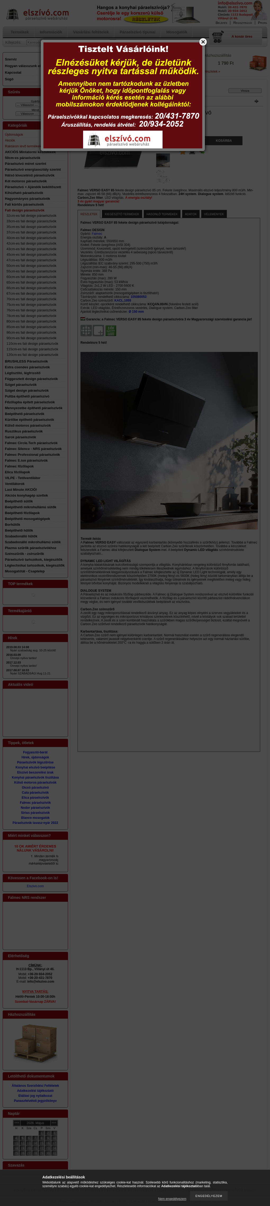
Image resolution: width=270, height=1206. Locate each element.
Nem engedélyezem (172, 1199)
